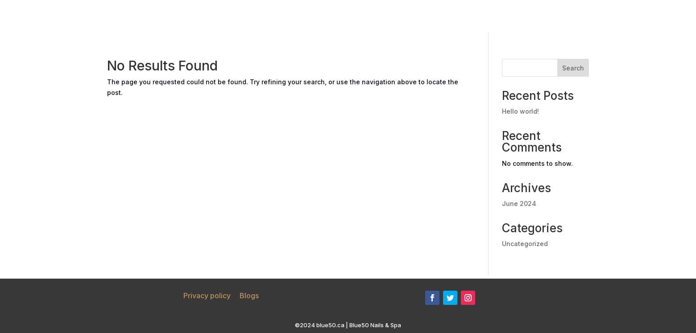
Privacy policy (207, 295)
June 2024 (519, 203)
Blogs (249, 295)
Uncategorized (525, 243)
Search (573, 68)
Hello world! (520, 111)
